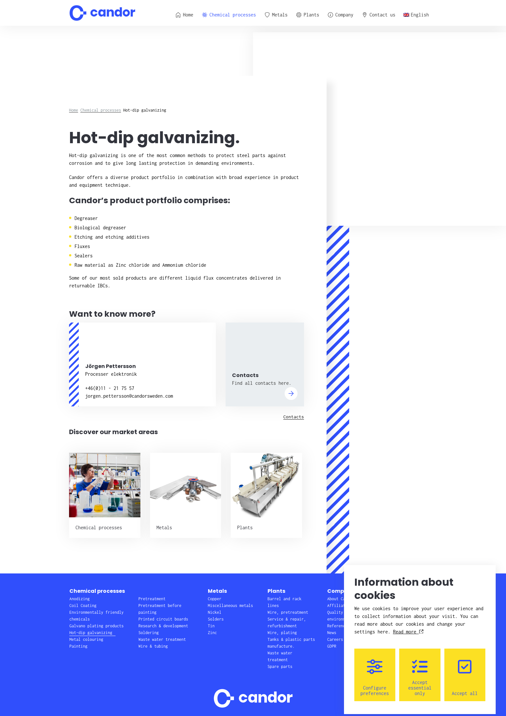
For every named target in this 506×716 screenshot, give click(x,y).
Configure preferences (374, 673)
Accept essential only (419, 673)
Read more (408, 627)
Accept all (465, 673)
